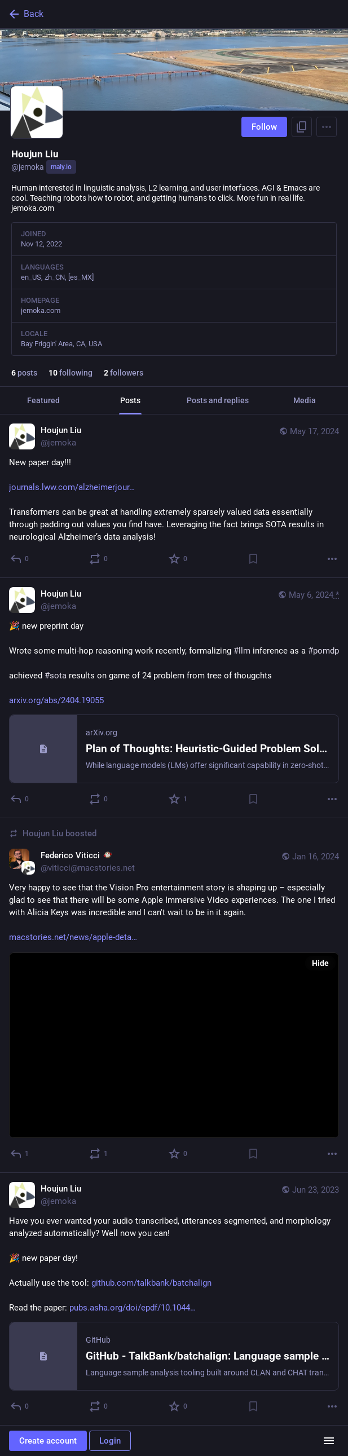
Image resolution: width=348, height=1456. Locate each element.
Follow (264, 127)
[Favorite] (179, 559)
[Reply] (20, 559)
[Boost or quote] (99, 559)
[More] (332, 559)
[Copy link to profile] (302, 127)
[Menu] (326, 127)
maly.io (61, 167)
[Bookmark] (253, 559)
